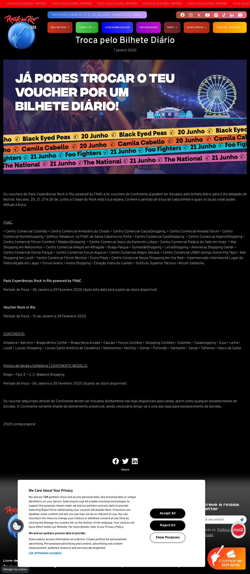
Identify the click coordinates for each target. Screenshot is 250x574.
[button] (17, 526)
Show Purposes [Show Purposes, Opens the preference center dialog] (168, 538)
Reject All (167, 525)
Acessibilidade (117, 27)
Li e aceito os (214, 533)
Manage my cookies (15, 569)
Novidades (148, 27)
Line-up (87, 27)
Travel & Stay (229, 27)
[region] (111, 523)
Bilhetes (60, 27)
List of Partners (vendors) (45, 553)
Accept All (168, 513)
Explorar (196, 27)
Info (172, 27)
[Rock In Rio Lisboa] (21, 33)
